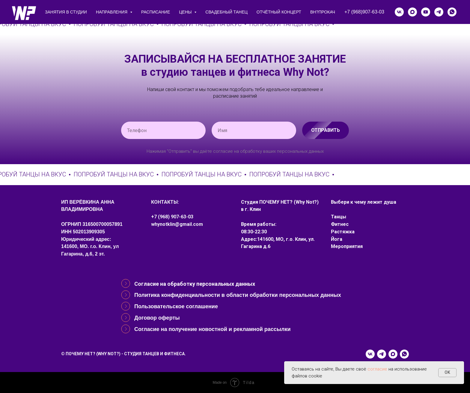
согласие (377, 369)
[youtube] (425, 11)
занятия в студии (66, 12)
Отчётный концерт (279, 12)
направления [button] (112, 12)
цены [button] (186, 12)
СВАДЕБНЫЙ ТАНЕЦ (226, 12)
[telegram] (438, 11)
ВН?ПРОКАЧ (322, 12)
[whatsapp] (452, 11)
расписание (155, 12)
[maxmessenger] (412, 11)
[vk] (399, 11)
